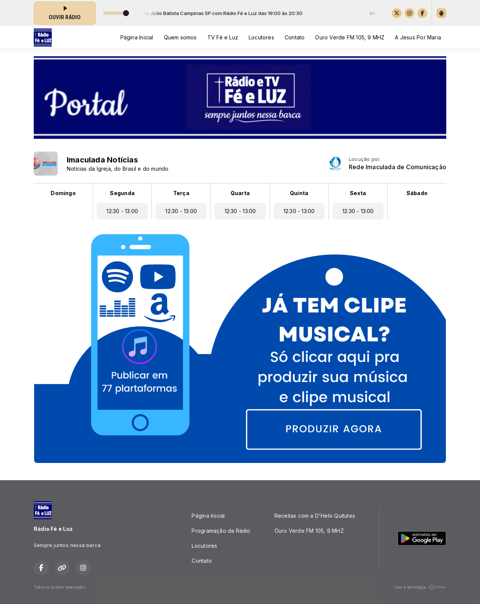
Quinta (299, 193)
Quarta (240, 193)
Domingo (63, 193)
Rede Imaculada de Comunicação (397, 167)
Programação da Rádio (221, 530)
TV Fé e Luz (222, 37)
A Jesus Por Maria (418, 37)
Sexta (358, 193)
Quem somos (180, 37)
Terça (181, 193)
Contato (294, 37)
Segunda (122, 193)
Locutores (261, 37)
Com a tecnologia (420, 587)
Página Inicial (136, 37)
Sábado (417, 193)
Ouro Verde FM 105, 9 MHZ (349, 37)
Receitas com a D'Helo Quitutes (314, 515)
